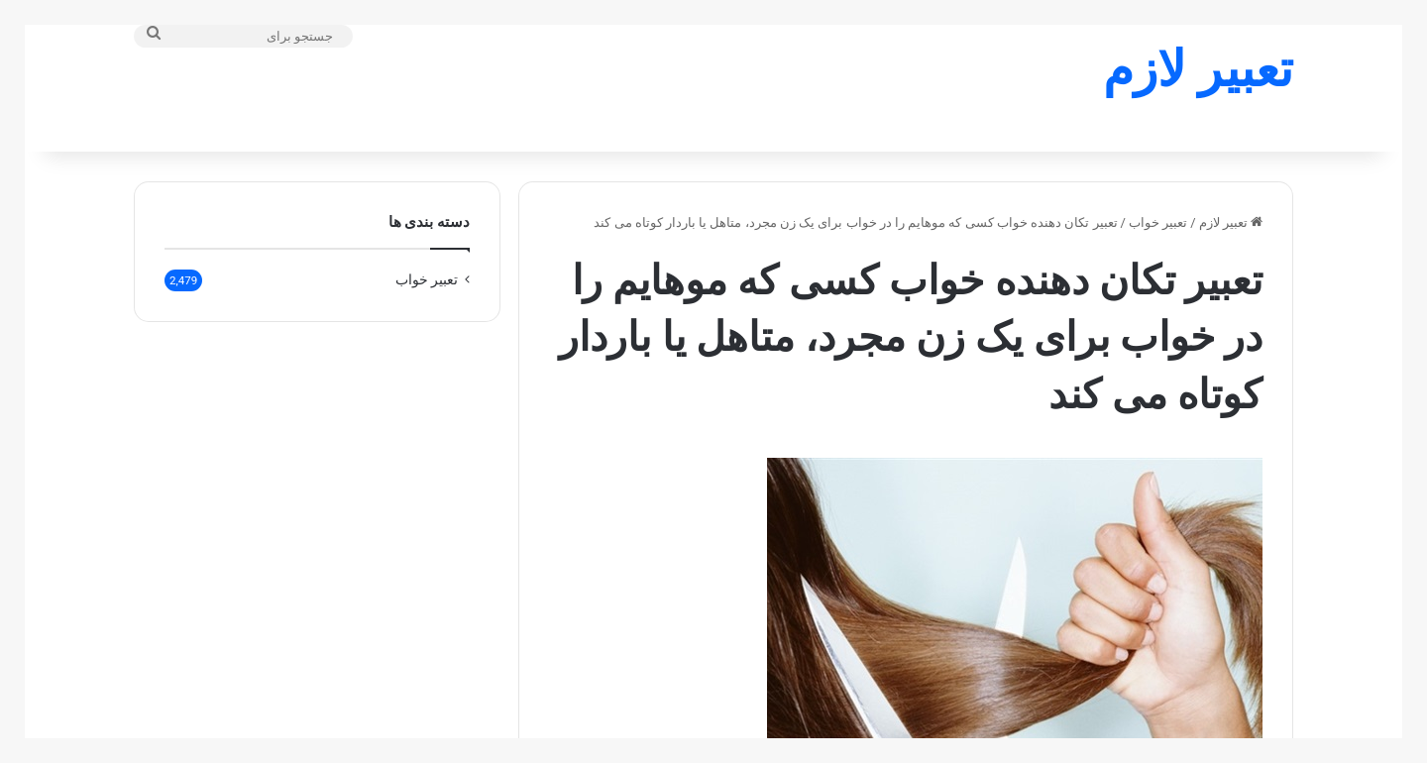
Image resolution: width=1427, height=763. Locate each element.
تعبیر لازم (1230, 184)
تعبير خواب (1158, 184)
